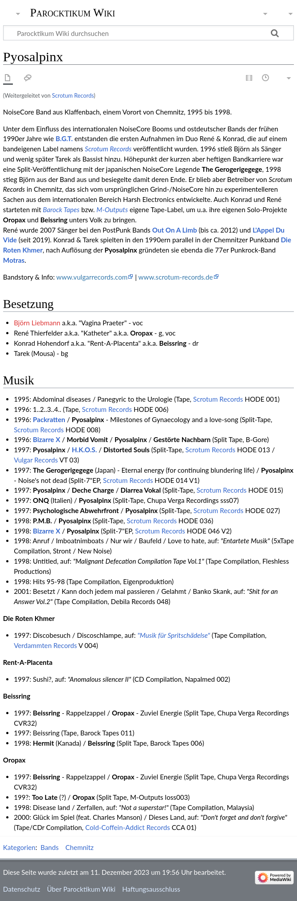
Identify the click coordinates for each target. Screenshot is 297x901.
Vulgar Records (36, 460)
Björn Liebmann (37, 323)
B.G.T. (64, 138)
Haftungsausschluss (151, 889)
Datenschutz (21, 889)
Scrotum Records (73, 95)
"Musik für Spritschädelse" (174, 635)
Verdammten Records (45, 645)
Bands (49, 847)
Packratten (49, 419)
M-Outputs (112, 209)
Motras (13, 260)
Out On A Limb (174, 230)
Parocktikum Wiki (72, 12)
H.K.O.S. (84, 450)
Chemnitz (79, 847)
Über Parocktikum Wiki (81, 889)
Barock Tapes (61, 209)
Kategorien (19, 847)
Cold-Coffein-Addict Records (127, 827)
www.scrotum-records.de (176, 277)
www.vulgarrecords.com (91, 277)
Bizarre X (46, 439)
